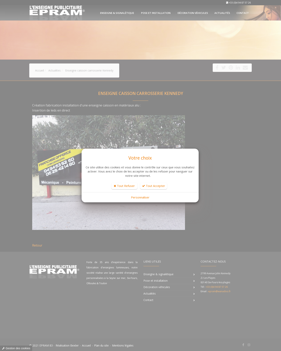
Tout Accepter (153, 186)
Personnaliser (140, 197)
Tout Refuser (124, 186)
